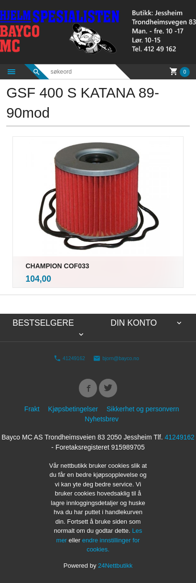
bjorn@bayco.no (116, 358)
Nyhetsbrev (102, 419)
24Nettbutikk (115, 565)
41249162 (69, 358)
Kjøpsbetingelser (73, 409)
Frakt (32, 409)
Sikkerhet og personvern (143, 409)
